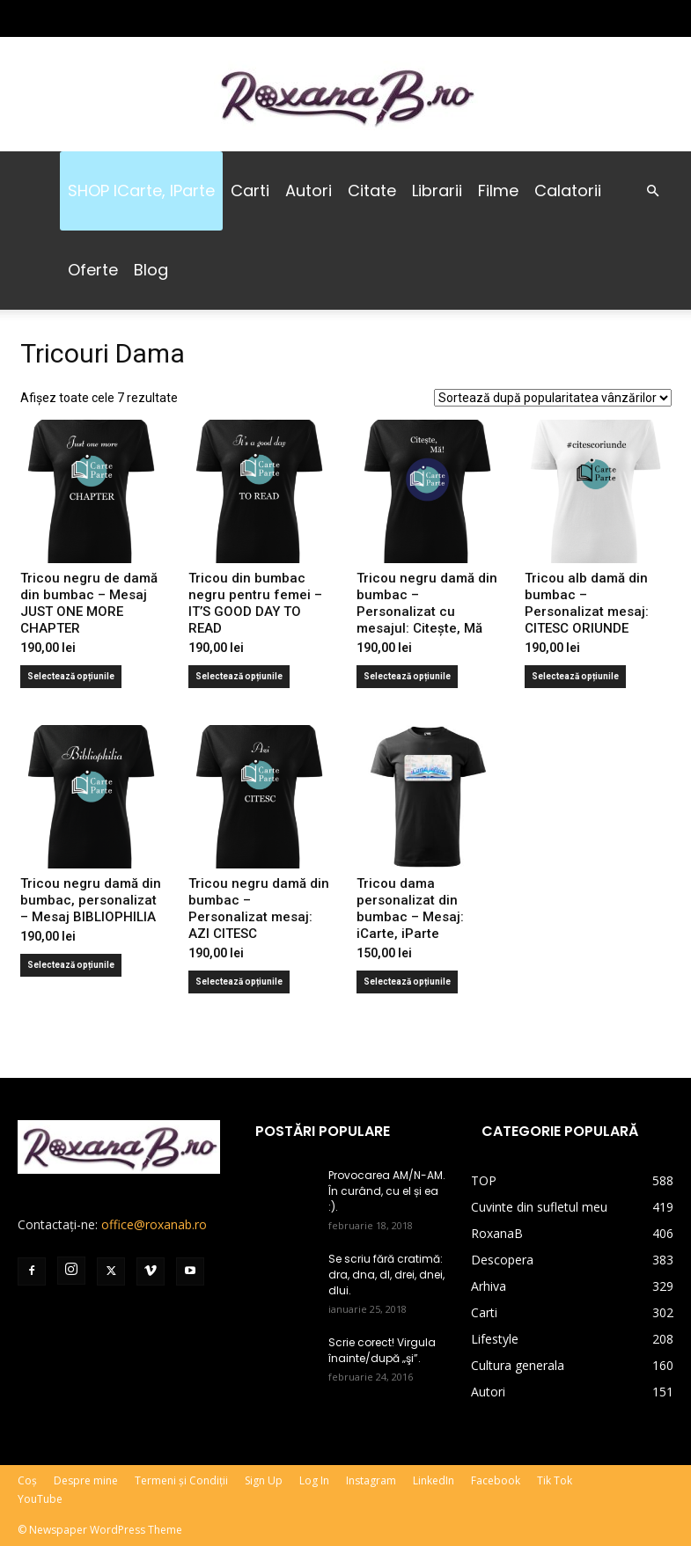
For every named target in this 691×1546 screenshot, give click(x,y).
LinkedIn (433, 1480)
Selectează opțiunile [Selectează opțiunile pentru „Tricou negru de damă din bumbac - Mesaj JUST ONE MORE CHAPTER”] (70, 676)
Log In (314, 1480)
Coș (27, 1480)
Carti (250, 190)
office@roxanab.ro (154, 1224)
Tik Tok (554, 1480)
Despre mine (86, 1480)
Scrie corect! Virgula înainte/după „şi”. (382, 1350)
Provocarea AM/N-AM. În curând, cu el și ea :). (386, 1191)
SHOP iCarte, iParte (141, 190)
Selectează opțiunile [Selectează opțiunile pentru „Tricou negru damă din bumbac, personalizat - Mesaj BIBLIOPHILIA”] (70, 965)
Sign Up (264, 1480)
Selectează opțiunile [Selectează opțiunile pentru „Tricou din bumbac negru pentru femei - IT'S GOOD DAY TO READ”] (239, 676)
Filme (498, 190)
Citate (372, 190)
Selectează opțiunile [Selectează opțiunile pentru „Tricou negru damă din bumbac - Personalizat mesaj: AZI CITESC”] (239, 981)
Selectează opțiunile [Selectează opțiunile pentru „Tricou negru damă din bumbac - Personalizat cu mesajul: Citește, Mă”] (407, 676)
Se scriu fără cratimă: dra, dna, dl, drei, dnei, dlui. (386, 1274)
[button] (652, 191)
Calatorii (567, 190)
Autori (308, 190)
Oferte (93, 270)
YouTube (40, 1498)
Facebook (495, 1480)
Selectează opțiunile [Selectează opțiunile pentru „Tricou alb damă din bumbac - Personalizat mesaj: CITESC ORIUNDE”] (575, 676)
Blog (151, 270)
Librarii (437, 190)
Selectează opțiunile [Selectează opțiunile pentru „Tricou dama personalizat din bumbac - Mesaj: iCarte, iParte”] (407, 981)
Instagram (371, 1480)
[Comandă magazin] (553, 398)
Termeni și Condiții (181, 1480)
